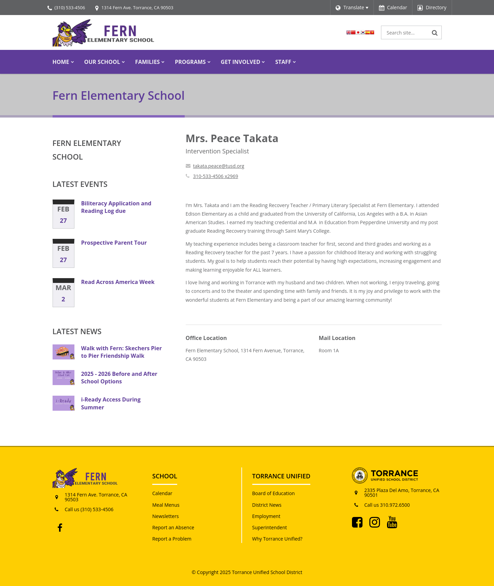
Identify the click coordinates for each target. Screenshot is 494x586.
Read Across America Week (118, 282)
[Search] (435, 32)
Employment (266, 516)
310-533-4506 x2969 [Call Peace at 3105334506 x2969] (215, 176)
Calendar (162, 493)
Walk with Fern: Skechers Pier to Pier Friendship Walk (121, 351)
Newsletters (165, 516)
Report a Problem (172, 538)
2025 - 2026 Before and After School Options (119, 377)
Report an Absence (173, 527)
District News (267, 505)
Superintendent (269, 527)
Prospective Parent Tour (114, 242)
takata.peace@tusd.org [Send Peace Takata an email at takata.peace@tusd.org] (218, 166)
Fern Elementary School (87, 150)
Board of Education (273, 493)
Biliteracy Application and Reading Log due (116, 207)
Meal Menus (166, 505)
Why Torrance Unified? (277, 538)
